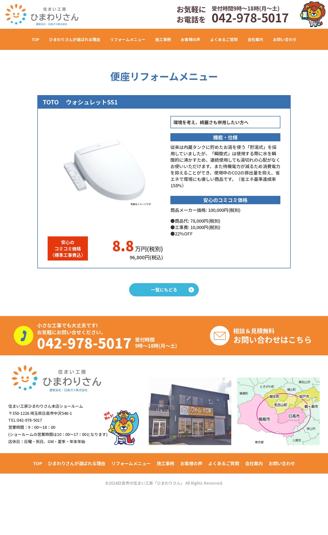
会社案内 (255, 39)
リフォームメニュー (131, 463)
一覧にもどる (172, 289)
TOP (35, 39)
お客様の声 (190, 39)
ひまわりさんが (76, 463)
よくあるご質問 (224, 39)
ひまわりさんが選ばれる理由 (74, 39)
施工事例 (165, 463)
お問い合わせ (285, 39)
